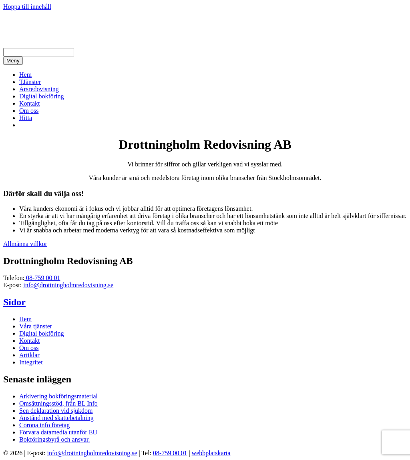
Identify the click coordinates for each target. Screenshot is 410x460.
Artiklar (29, 355)
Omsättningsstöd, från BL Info (58, 403)
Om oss (28, 110)
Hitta (25, 117)
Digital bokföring (41, 96)
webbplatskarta (211, 453)
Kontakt (29, 103)
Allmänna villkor (25, 243)
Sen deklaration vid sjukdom (56, 410)
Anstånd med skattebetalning (56, 417)
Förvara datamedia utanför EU (58, 432)
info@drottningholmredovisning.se (68, 285)
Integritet (31, 362)
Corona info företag (44, 425)
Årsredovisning (39, 89)
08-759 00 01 (42, 277)
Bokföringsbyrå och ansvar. (54, 439)
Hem (25, 74)
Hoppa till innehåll (27, 6)
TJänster (30, 81)
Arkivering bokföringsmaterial (58, 396)
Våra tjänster (35, 326)
